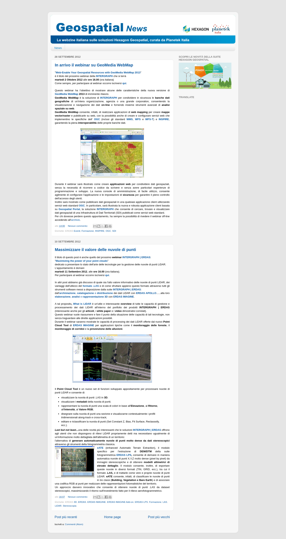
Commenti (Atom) (74, 524)
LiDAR (58, 505)
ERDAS (82, 502)
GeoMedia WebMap (66, 93)
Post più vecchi (159, 517)
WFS (138, 119)
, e (78, 293)
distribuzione (105, 293)
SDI (114, 231)
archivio (75, 219)
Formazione (87, 231)
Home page (112, 517)
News (58, 48)
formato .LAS (91, 285)
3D (75, 502)
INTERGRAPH (108, 97)
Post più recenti (66, 517)
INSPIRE (99, 231)
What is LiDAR (82, 303)
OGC (108, 231)
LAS (165, 502)
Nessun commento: (78, 226)
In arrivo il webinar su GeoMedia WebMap (94, 65)
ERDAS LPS (124, 454)
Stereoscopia (69, 505)
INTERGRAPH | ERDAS (136, 257)
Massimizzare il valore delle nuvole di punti (95, 249)
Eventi (77, 231)
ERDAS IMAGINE (96, 502)
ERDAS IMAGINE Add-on (120, 502)
